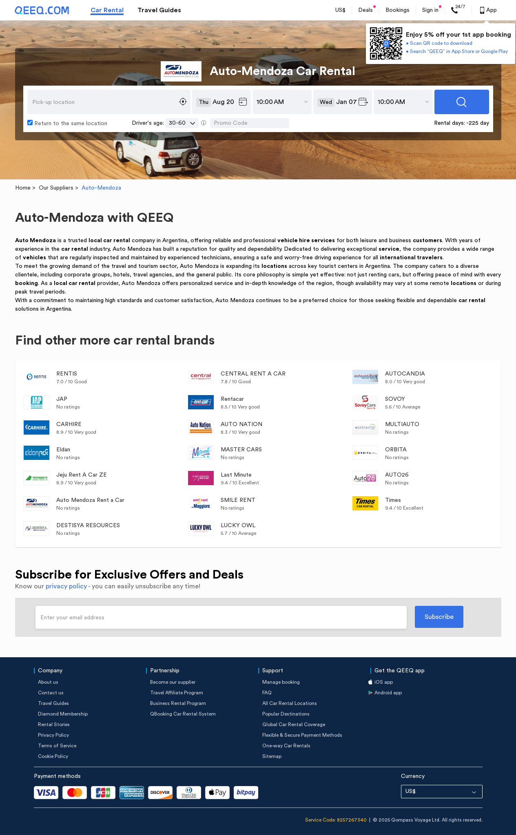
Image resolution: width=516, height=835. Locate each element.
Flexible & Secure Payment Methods (302, 735)
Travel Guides (159, 10)
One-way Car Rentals (286, 745)
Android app (388, 692)
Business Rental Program (178, 703)
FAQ (267, 692)
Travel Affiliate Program (176, 692)
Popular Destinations (286, 713)
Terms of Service (57, 745)
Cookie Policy (53, 756)
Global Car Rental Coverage (293, 724)
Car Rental (107, 10)
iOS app (383, 682)
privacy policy (66, 586)
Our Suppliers (56, 188)
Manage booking (281, 682)
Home (23, 188)
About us (48, 682)
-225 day (477, 123)
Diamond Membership (63, 713)
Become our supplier (172, 682)
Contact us (51, 692)
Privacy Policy (53, 735)
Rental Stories (54, 724)
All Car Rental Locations (289, 703)
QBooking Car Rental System (183, 713)
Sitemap (271, 756)
